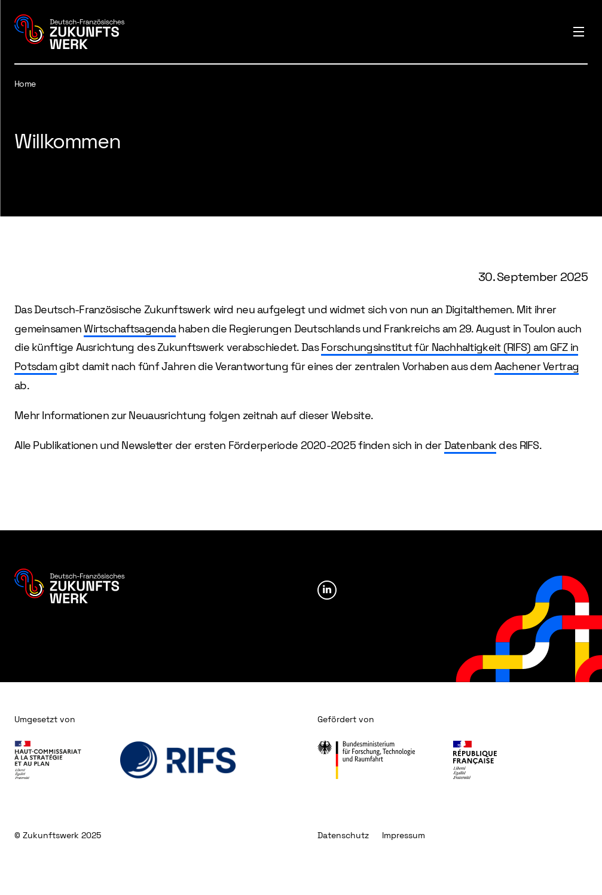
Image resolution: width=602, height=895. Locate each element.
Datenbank (470, 445)
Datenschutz (343, 835)
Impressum (403, 835)
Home (25, 83)
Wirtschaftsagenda (130, 328)
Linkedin (327, 590)
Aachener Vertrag (536, 366)
